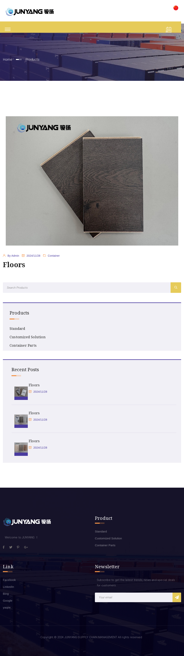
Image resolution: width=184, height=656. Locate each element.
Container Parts (23, 345)
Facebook (9, 579)
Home (7, 59)
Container (54, 255)
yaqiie (7, 607)
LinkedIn (8, 586)
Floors (34, 385)
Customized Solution (28, 337)
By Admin (13, 255)
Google (7, 600)
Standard (17, 328)
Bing (6, 593)
